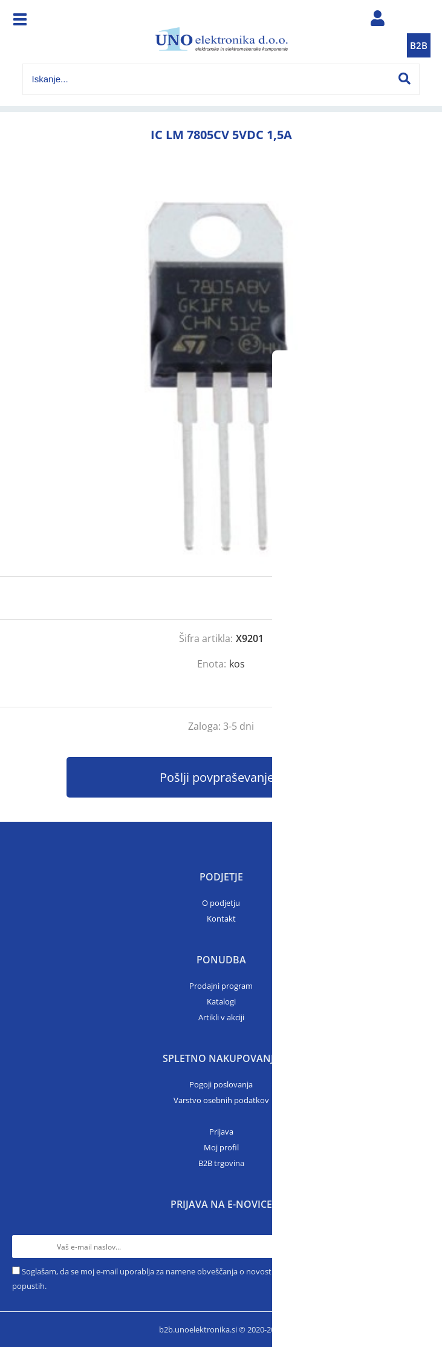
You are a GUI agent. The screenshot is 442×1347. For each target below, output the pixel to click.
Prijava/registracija (377, 21)
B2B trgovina (221, 1163)
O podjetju (221, 902)
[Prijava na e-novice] (418, 1246)
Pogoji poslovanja (221, 1084)
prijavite (408, 598)
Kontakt (221, 918)
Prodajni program (221, 985)
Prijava (221, 1131)
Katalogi (221, 1001)
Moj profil (221, 1147)
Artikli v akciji (221, 1017)
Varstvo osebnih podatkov (221, 1100)
